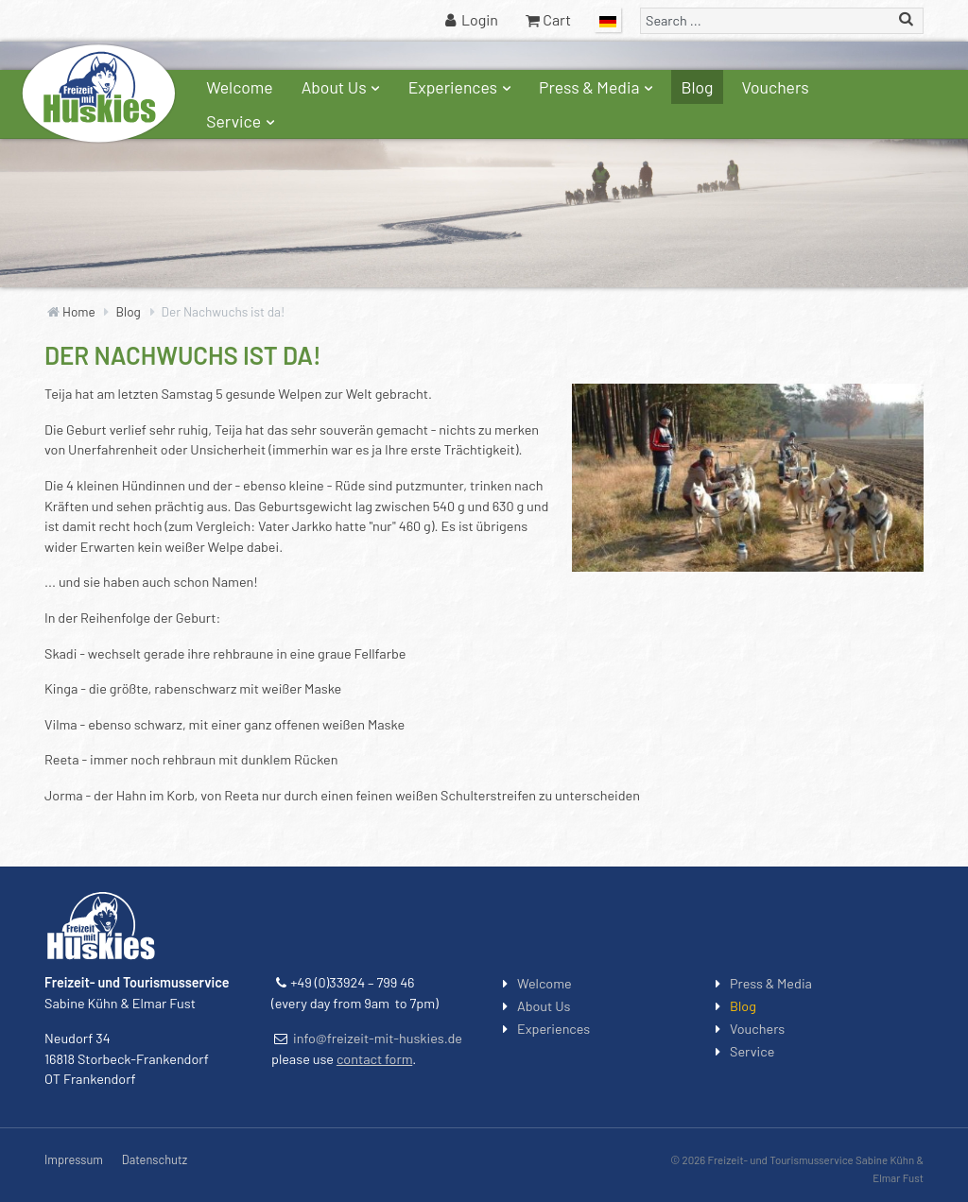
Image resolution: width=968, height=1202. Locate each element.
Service (242, 121)
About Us (343, 87)
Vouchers (775, 87)
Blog (697, 87)
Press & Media (598, 87)
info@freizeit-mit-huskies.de (377, 1038)
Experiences (461, 87)
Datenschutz (154, 1159)
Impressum (73, 1159)
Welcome (239, 87)
